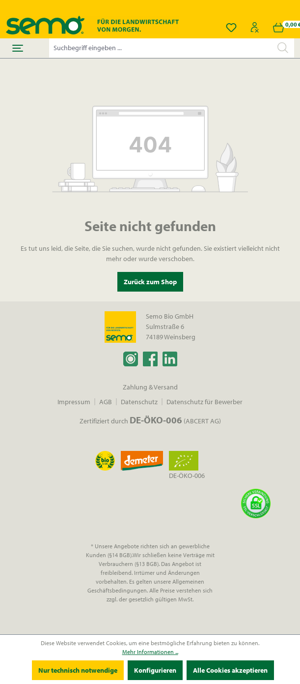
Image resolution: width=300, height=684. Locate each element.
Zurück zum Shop (150, 281)
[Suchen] (283, 47)
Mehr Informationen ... (150, 651)
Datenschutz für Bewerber (204, 401)
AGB (105, 401)
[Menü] (17, 48)
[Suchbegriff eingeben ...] (160, 48)
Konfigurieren (155, 670)
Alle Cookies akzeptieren (230, 670)
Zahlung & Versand (150, 387)
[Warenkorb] (278, 27)
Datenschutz (139, 401)
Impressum (73, 401)
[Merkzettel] (231, 27)
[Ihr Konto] (255, 27)
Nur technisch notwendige (77, 670)
